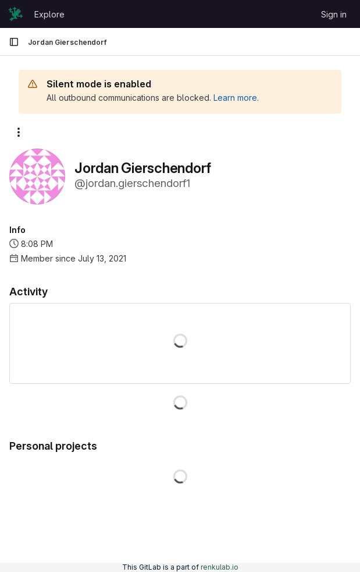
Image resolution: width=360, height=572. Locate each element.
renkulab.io (219, 567)
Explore (49, 14)
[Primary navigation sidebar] (14, 42)
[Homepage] (15, 14)
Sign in (334, 14)
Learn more (235, 98)
